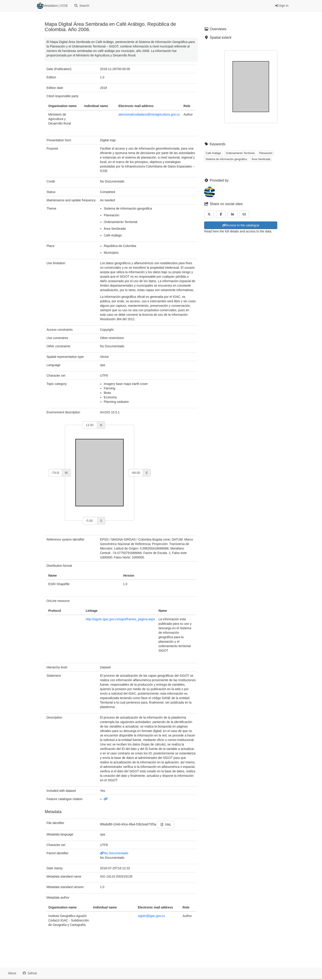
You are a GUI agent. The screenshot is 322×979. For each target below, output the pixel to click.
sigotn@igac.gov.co (151, 916)
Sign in (281, 5)
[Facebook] (221, 214)
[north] (90, 425)
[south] (90, 520)
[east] (135, 473)
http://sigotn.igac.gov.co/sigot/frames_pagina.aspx (120, 619)
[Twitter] (209, 214)
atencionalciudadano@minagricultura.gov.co (149, 114)
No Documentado (114, 853)
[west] (55, 473)
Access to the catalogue (240, 225)
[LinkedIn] (232, 214)
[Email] (244, 214)
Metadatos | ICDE (52, 6)
